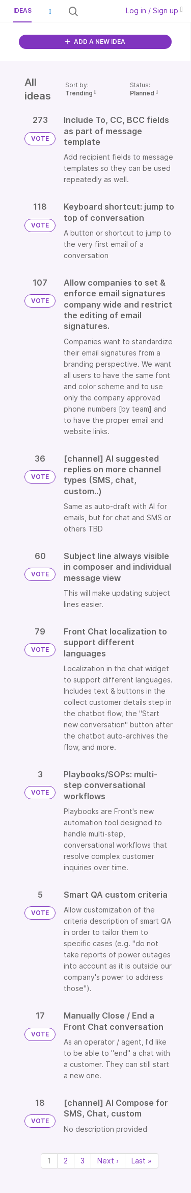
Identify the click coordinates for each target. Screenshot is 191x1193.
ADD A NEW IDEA (95, 41)
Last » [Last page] (141, 1160)
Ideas (22, 10)
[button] (50, 11)
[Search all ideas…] (97, 11)
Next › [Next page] (108, 1160)
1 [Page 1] (49, 1160)
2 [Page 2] (66, 1160)
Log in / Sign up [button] (154, 10)
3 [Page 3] (82, 1160)
